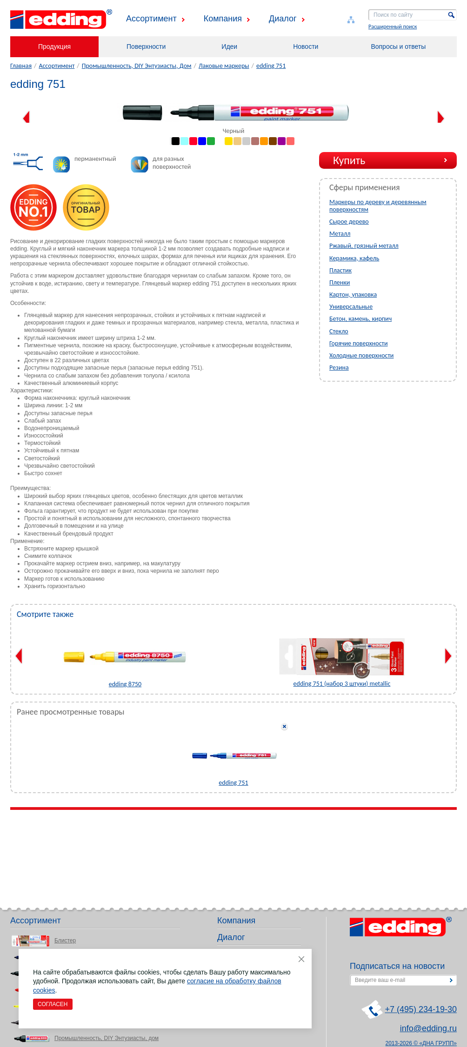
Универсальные (351, 307)
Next (440, 118)
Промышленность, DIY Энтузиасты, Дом (137, 66)
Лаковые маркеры (224, 66)
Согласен (53, 1004)
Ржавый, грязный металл (364, 246)
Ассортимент (151, 18)
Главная (21, 66)
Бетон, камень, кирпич (360, 319)
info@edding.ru (428, 1028)
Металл (339, 234)
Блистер (65, 940)
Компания (223, 18)
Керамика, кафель (354, 258)
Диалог (283, 18)
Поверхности (146, 46)
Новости (305, 46)
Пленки (339, 282)
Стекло (338, 331)
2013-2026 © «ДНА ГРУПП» (421, 1043)
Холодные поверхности (361, 355)
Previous (26, 118)
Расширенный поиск (392, 26)
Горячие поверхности (358, 343)
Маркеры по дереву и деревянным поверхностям (378, 205)
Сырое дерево (349, 221)
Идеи (229, 46)
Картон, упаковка (353, 294)
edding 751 (271, 66)
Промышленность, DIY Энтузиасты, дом (106, 1038)
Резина (339, 367)
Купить (349, 160)
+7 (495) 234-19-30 (421, 1009)
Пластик (340, 270)
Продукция (54, 46)
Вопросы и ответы (398, 46)
